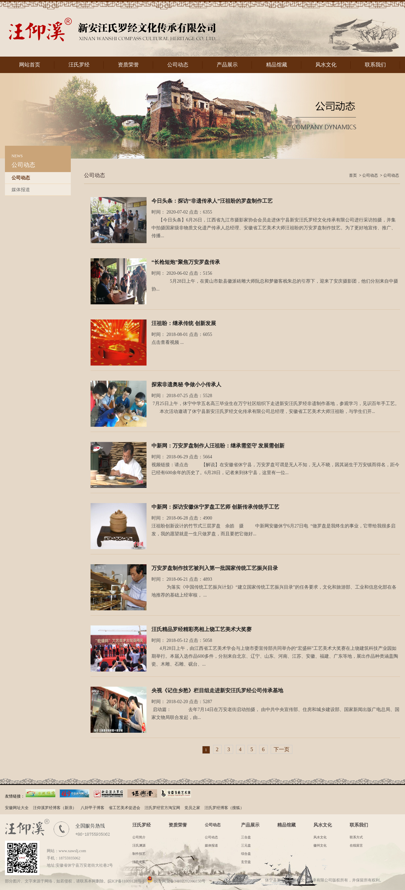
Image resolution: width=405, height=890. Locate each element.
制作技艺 (139, 853)
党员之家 (192, 807)
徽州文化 (320, 845)
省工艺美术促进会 (124, 807)
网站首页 (29, 64)
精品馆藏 (276, 64)
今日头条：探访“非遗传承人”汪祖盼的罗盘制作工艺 (212, 201)
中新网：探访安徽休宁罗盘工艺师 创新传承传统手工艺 (215, 507)
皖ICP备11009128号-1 (126, 881)
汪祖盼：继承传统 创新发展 (183, 323)
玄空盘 (246, 862)
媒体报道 (21, 189)
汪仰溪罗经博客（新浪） (54, 807)
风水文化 (326, 64)
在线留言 (356, 845)
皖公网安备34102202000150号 (176, 881)
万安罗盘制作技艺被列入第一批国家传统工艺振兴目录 (214, 568)
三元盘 (246, 845)
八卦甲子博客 (92, 807)
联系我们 (375, 64)
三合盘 (246, 837)
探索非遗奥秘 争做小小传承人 (186, 384)
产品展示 (227, 64)
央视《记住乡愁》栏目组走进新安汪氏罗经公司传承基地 (217, 690)
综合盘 (246, 853)
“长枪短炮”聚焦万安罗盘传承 (185, 262)
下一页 (281, 749)
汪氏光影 (139, 862)
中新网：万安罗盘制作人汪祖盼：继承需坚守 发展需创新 (217, 445)
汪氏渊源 (139, 845)
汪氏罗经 (79, 64)
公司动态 (177, 64)
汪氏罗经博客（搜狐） (224, 807)
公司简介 (139, 837)
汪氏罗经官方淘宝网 (162, 807)
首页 (353, 175)
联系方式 (356, 837)
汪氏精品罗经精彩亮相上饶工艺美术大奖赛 (201, 629)
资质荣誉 (128, 64)
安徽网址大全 (17, 807)
